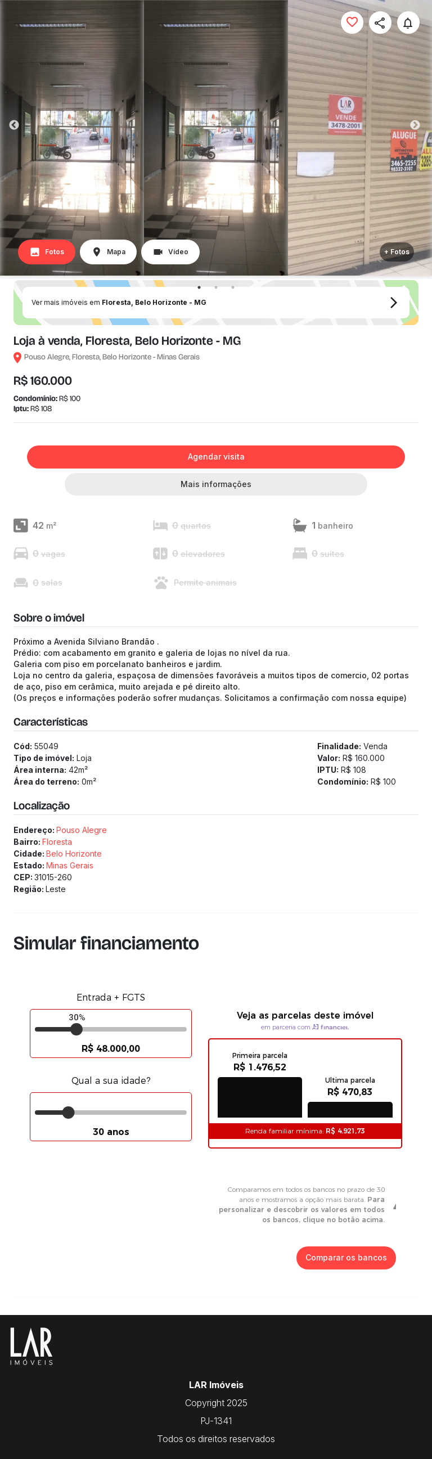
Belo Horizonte (74, 853)
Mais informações (216, 484)
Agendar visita (216, 457)
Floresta (57, 841)
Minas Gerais (69, 865)
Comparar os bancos (346, 1257)
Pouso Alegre (81, 830)
